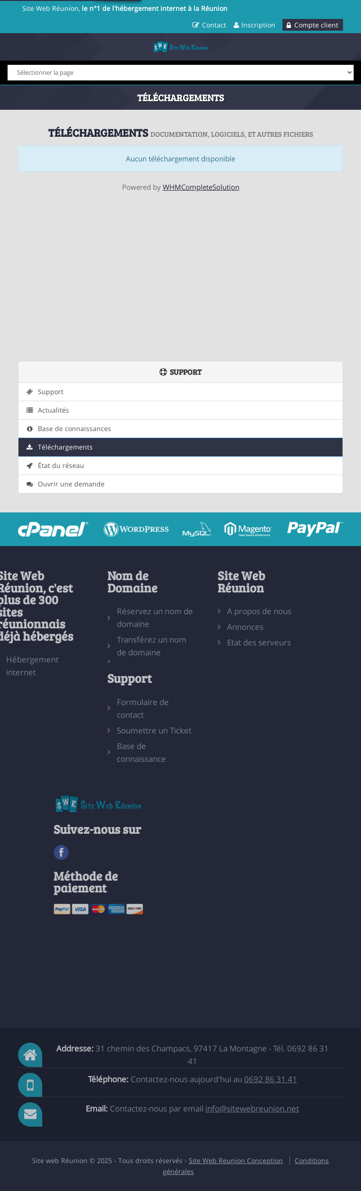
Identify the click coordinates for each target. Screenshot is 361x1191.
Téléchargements (59, 447)
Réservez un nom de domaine (133, 617)
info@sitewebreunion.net (252, 1108)
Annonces (223, 626)
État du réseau (55, 465)
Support (44, 392)
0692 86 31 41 (270, 1079)
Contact (214, 24)
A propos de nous (237, 611)
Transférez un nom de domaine (129, 646)
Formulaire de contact (121, 708)
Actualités (47, 410)
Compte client (316, 24)
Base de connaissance (119, 752)
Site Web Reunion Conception (236, 1160)
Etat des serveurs (237, 642)
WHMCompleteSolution (201, 187)
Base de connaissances (68, 428)
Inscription (258, 24)
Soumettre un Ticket (132, 730)
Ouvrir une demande (65, 484)
